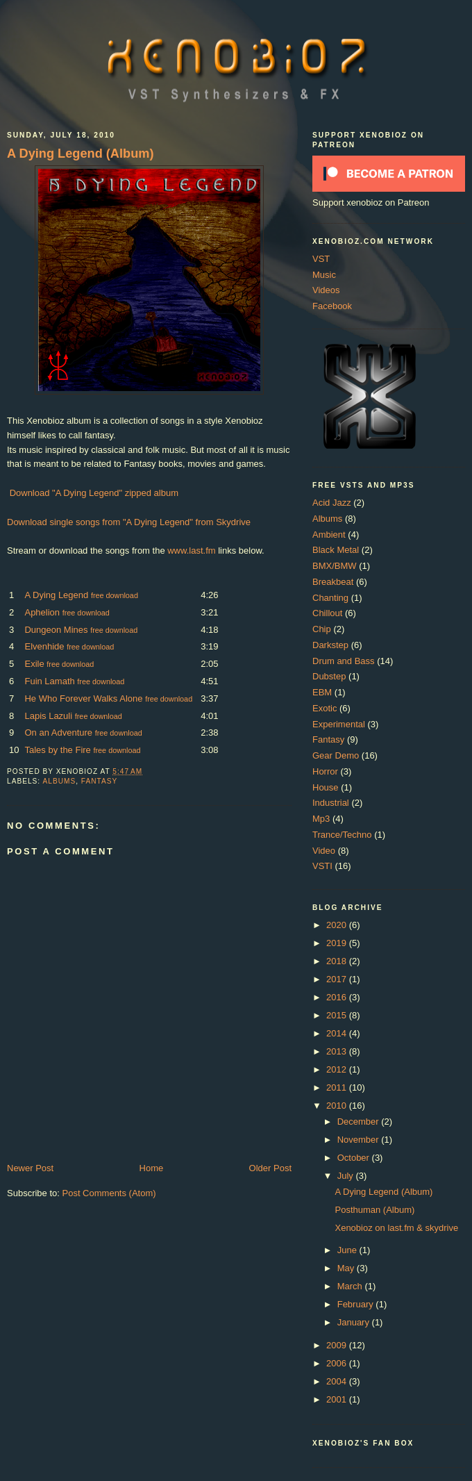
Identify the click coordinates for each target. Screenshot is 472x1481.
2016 (337, 997)
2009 (337, 1345)
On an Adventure (58, 732)
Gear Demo (335, 755)
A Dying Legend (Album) (80, 153)
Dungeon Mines (55, 629)
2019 (337, 943)
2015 (337, 1015)
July (346, 1175)
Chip (321, 629)
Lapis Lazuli (48, 716)
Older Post (270, 1168)
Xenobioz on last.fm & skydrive (396, 1228)
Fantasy (99, 781)
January (354, 1322)
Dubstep (329, 676)
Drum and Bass (343, 661)
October (354, 1157)
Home (152, 1168)
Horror (325, 771)
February (356, 1304)
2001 (337, 1399)
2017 (337, 979)
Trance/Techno (342, 834)
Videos (326, 290)
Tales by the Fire (57, 750)
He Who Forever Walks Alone (83, 698)
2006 (337, 1363)
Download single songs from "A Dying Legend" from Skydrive (129, 522)
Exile (34, 664)
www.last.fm (191, 550)
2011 (337, 1087)
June (348, 1250)
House (325, 787)
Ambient (329, 534)
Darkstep (330, 645)
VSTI (322, 866)
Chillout (327, 613)
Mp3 (321, 818)
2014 (337, 1033)
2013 (337, 1051)
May (347, 1268)
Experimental (338, 724)
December (359, 1121)
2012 (337, 1069)
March (351, 1286)
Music (324, 275)
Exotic (324, 708)
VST (321, 259)
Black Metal (335, 550)
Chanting (330, 598)
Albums (59, 781)
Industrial (330, 802)
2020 (337, 925)
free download (114, 595)
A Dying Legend (56, 595)
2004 (337, 1381)
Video (323, 850)
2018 (337, 961)
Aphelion (42, 612)
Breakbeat (332, 582)
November (359, 1139)
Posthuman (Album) (374, 1210)
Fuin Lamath (49, 681)
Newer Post (30, 1168)
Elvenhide (44, 646)
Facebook (332, 306)
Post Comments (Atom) (109, 1193)
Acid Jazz (331, 502)
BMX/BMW (334, 566)
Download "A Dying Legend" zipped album (94, 493)
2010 (337, 1105)
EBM (322, 692)
